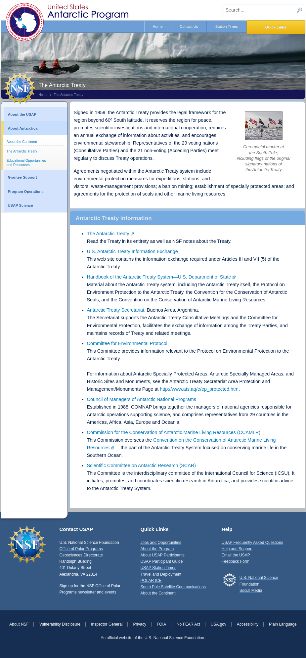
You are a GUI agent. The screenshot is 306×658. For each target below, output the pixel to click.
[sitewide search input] (264, 10)
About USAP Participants (162, 555)
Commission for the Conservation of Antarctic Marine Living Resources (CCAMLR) (174, 432)
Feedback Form (235, 561)
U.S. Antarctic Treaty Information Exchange (132, 251)
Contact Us (189, 26)
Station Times (226, 26)
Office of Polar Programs (81, 549)
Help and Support (237, 549)
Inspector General (106, 624)
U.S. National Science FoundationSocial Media (259, 583)
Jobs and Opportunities (160, 542)
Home (158, 26)
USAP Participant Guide (161, 561)
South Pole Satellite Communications (172, 587)
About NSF (19, 624)
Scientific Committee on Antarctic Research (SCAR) (141, 465)
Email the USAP (236, 555)
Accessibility (247, 624)
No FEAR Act (188, 624)
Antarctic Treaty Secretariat (116, 310)
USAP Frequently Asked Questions (252, 542)
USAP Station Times (158, 567)
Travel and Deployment (160, 574)
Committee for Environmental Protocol (127, 343)
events (110, 592)
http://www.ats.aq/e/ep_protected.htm (199, 389)
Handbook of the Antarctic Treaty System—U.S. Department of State (159, 277)
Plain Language (282, 624)
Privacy (139, 624)
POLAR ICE (150, 580)
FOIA (161, 624)
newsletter (87, 592)
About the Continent (22, 142)
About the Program (157, 549)
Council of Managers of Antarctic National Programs (141, 399)
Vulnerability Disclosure (59, 624)
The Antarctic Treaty (68, 95)
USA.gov (218, 624)
